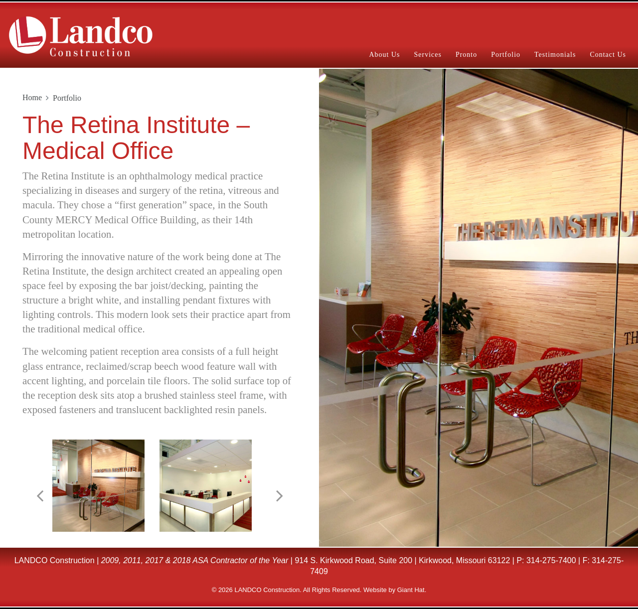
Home (32, 97)
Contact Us (608, 54)
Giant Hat (411, 590)
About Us (384, 54)
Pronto (466, 54)
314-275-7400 (551, 560)
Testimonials (555, 54)
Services (427, 54)
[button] (39, 495)
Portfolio (505, 54)
